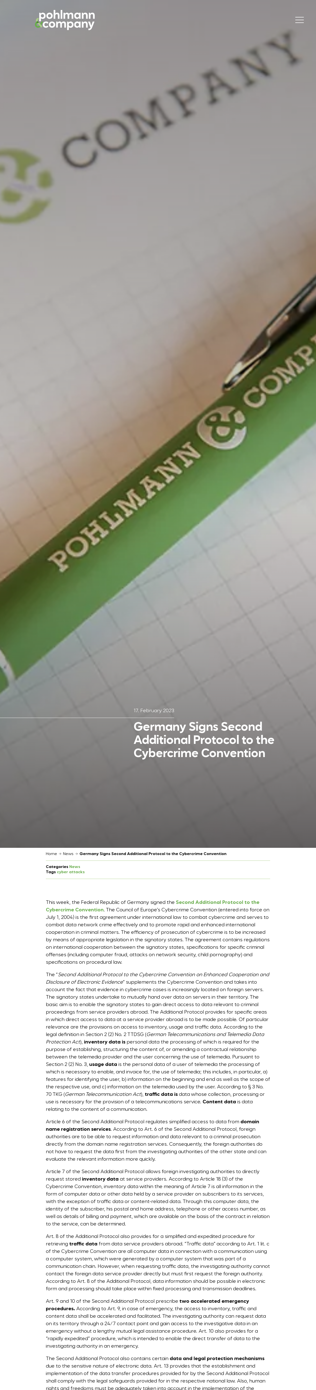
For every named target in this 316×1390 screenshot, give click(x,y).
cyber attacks (71, 872)
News (68, 854)
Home (51, 854)
